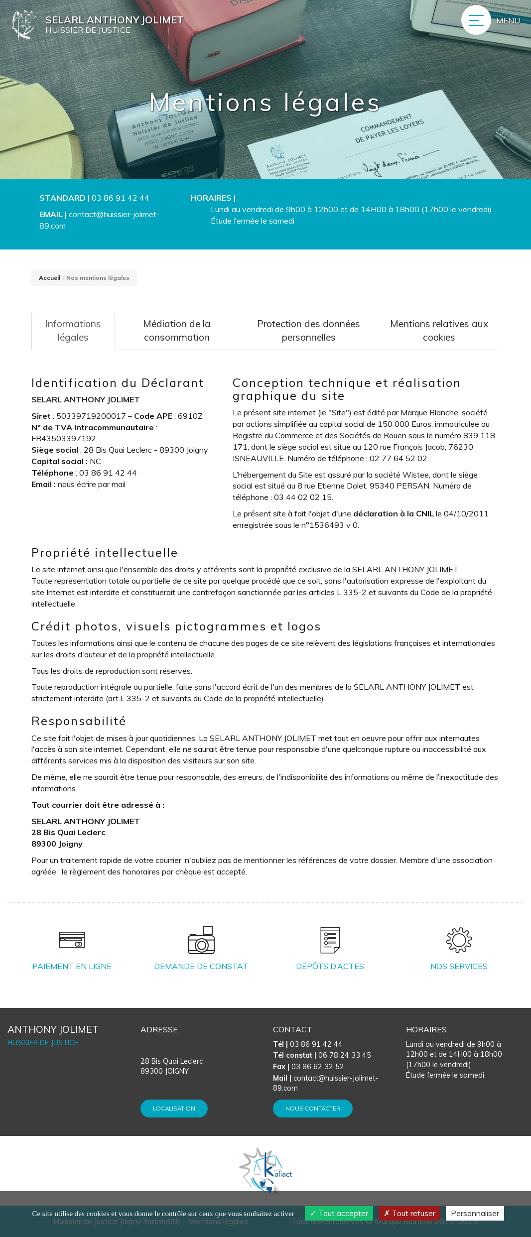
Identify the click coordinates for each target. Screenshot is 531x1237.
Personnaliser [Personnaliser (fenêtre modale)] (475, 1213)
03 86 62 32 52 (308, 1066)
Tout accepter (339, 1213)
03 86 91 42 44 (120, 198)
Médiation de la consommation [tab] (177, 330)
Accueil (49, 277)
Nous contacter (312, 1108)
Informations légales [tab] (73, 330)
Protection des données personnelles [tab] (308, 330)
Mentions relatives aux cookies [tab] (439, 330)
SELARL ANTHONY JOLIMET (85, 399)
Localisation (174, 1108)
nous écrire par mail (92, 484)
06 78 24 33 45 (322, 1055)
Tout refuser (409, 1213)
